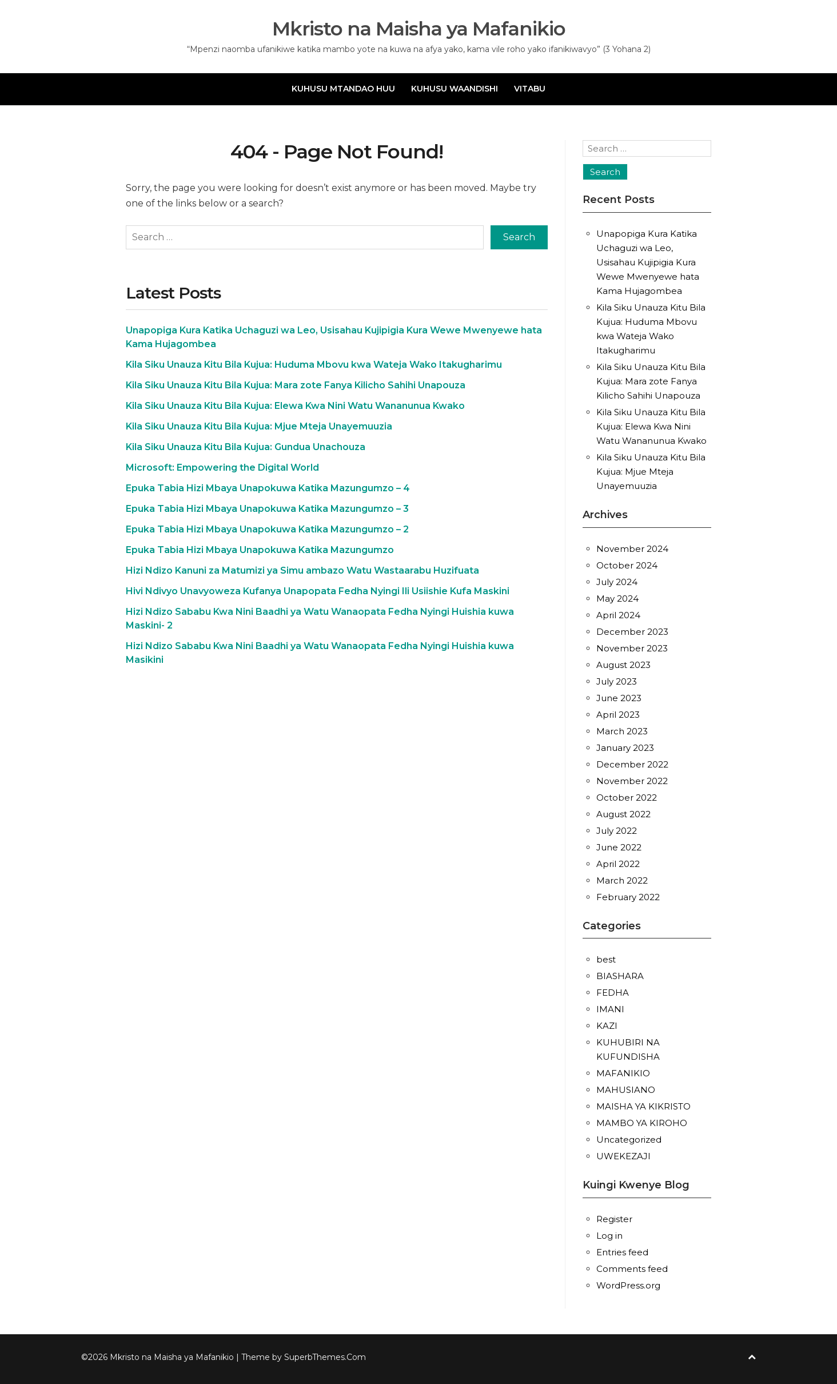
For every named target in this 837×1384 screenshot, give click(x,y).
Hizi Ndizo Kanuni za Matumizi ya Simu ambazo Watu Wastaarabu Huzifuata (302, 570)
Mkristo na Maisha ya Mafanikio (418, 29)
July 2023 (616, 681)
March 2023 (622, 731)
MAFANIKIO (623, 1073)
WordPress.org (628, 1285)
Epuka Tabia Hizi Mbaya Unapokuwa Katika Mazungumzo (260, 549)
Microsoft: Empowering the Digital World (222, 467)
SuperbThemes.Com (325, 1357)
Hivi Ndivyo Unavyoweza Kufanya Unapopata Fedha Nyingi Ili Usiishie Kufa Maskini (317, 591)
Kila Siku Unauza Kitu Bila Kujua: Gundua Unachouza (245, 447)
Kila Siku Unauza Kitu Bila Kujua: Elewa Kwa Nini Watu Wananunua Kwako (295, 405)
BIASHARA (620, 976)
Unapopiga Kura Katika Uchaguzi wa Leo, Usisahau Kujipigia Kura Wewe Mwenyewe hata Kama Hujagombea (647, 262)
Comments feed (632, 1268)
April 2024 (618, 615)
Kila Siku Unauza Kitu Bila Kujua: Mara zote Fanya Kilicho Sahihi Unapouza (295, 385)
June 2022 (618, 847)
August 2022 (623, 814)
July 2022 (616, 830)
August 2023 (623, 664)
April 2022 (618, 863)
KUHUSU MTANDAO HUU (343, 88)
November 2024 (632, 548)
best (606, 959)
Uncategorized (628, 1139)
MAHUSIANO (625, 1089)
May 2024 (617, 598)
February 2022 (628, 897)
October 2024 (626, 565)
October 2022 (626, 797)
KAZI (606, 1025)
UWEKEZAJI (623, 1156)
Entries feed (622, 1252)
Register (614, 1219)
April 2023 (618, 714)
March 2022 (622, 880)
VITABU (529, 88)
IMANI (610, 1009)
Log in (609, 1235)
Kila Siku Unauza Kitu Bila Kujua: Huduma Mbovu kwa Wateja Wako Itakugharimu (314, 364)
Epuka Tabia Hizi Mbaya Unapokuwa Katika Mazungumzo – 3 (267, 508)
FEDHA (612, 992)
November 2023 (632, 648)
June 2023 (618, 698)
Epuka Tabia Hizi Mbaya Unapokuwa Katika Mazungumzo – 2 (267, 529)
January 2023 (625, 747)
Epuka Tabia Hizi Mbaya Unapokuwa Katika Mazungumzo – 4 (268, 488)
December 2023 (632, 631)
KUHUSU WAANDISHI (454, 88)
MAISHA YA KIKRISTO (643, 1106)
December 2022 (632, 764)
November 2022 (632, 780)
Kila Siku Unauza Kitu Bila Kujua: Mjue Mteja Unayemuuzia (259, 426)
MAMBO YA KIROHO (641, 1122)
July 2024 (616, 581)
